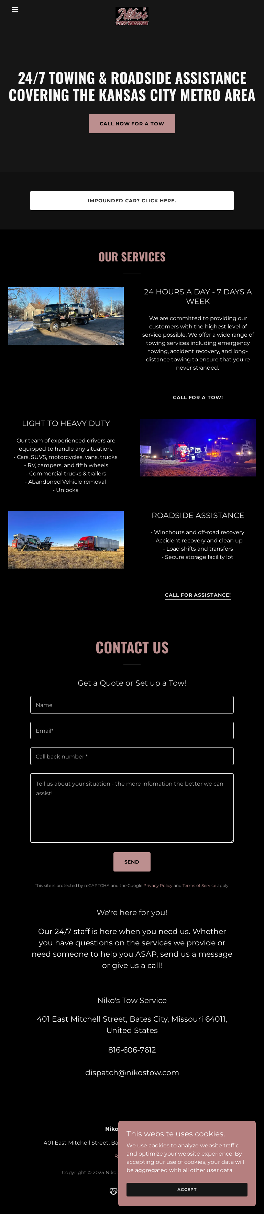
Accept (187, 1189)
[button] (26, 9)
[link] (132, 9)
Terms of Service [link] (199, 885)
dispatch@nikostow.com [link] (132, 1072)
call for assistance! (198, 595)
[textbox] (132, 704)
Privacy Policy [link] (158, 885)
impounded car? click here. (132, 201)
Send (132, 862)
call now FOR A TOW (132, 124)
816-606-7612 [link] (132, 1050)
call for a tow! (198, 397)
